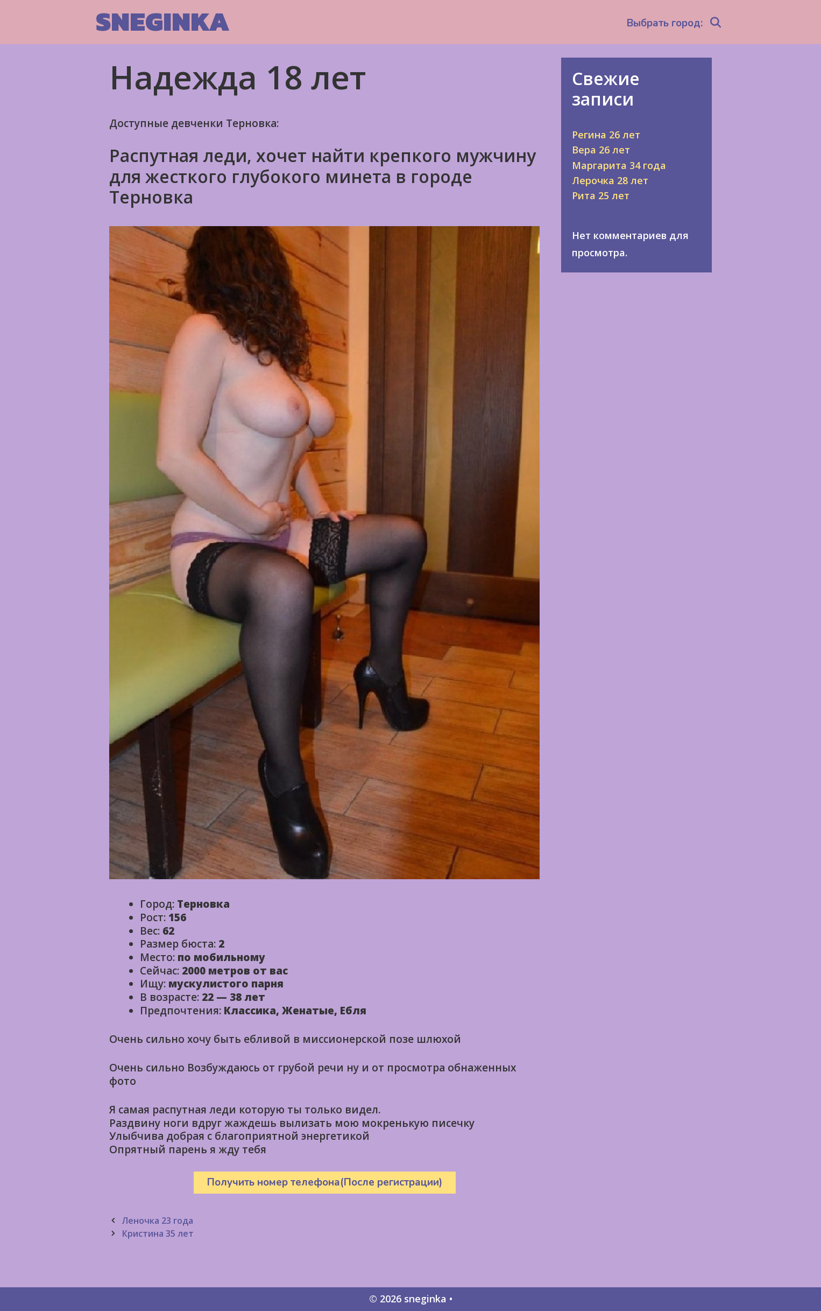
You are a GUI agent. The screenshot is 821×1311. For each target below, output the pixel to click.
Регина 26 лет (606, 134)
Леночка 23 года (157, 1220)
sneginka (163, 21)
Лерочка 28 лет (610, 180)
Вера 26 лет (601, 149)
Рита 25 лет (600, 195)
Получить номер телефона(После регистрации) (324, 1182)
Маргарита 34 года (619, 165)
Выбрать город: (665, 23)
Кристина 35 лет (158, 1233)
